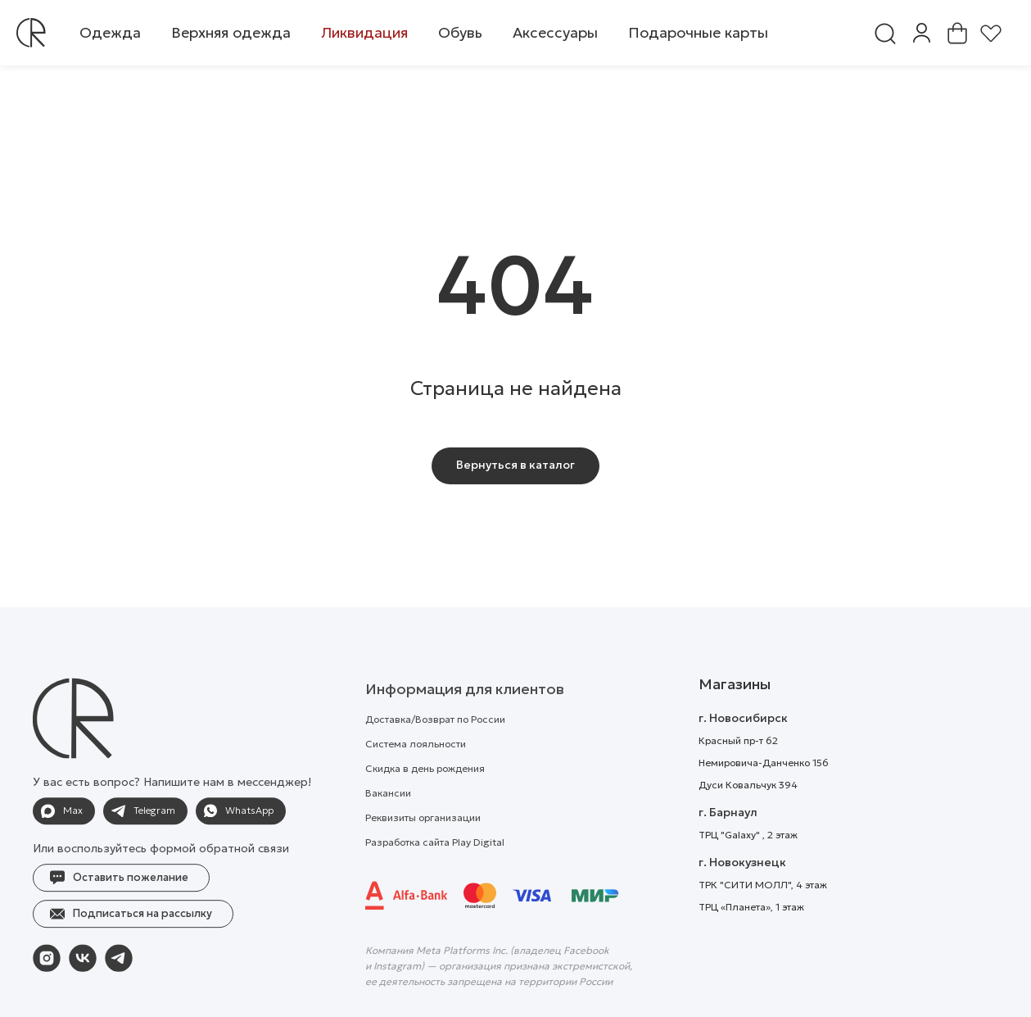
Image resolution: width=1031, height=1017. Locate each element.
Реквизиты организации (423, 847)
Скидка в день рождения (425, 798)
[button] (110, 33)
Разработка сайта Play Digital (434, 871)
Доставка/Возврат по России (435, 748)
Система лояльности (415, 773)
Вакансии (388, 822)
